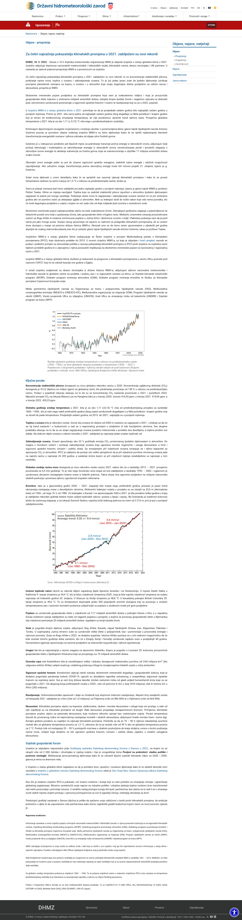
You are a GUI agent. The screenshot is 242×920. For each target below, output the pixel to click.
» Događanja (180, 60)
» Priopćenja (180, 56)
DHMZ (46, 907)
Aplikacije (173, 8)
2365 (191, 917)
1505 (185, 917)
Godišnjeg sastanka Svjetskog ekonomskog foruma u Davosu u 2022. (109, 748)
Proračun (159, 907)
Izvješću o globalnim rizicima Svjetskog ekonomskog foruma (70, 770)
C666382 (152, 917)
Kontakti (184, 8)
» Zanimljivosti (181, 64)
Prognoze (84, 16)
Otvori (211, 25)
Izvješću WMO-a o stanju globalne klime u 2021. (55, 110)
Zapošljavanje (180, 74)
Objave (163, 8)
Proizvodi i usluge (199, 16)
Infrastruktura (132, 16)
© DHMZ (29, 917)
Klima (107, 16)
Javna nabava (180, 80)
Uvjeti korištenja (50, 917)
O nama (153, 8)
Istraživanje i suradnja (164, 16)
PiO (192, 8)
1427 (179, 917)
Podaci (61, 16)
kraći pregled (147, 240)
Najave (176, 69)
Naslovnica (37, 16)
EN (198, 8)
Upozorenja (43, 25)
